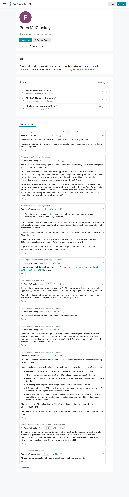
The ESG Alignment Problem (39, 98)
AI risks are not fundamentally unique (35, 157)
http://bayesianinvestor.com (80, 69)
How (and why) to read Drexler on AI (35, 280)
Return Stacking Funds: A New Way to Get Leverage (41, 308)
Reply (23, 150)
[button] (51, 135)
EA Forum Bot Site (21, 4)
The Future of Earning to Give (40, 106)
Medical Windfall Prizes (37, 90)
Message (26, 40)
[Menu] (5, 4)
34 (101, 107)
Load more (24, 468)
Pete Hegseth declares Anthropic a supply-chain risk (41, 260)
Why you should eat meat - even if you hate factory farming (44, 424)
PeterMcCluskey (32, 93)
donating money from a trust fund (34, 450)
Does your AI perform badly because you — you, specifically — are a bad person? (52, 132)
